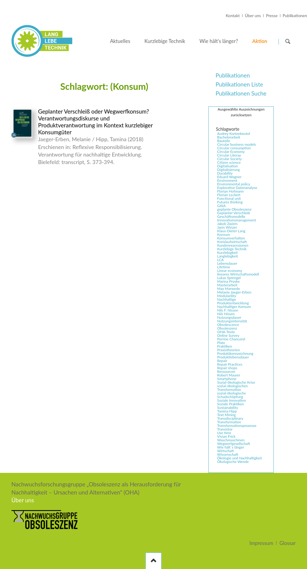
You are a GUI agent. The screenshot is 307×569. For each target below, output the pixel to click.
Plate (221, 343)
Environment (227, 180)
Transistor (224, 429)
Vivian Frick (226, 436)
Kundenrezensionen (232, 245)
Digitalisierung (228, 170)
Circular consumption (234, 148)
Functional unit (229, 198)
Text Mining (226, 415)
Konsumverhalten (231, 238)
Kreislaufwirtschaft (232, 242)
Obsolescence (228, 325)
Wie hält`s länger (230, 447)
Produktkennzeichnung (235, 353)
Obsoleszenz (227, 328)
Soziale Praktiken (230, 404)
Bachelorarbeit (228, 137)
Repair (222, 361)
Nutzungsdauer (229, 317)
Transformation (229, 422)
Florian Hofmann (230, 191)
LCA (220, 260)
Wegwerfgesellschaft (233, 444)
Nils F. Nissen (227, 310)
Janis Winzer (227, 227)
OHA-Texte (226, 332)
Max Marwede (228, 289)
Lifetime (223, 267)
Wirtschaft (225, 451)
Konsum (223, 234)
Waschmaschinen (230, 440)
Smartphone (226, 379)
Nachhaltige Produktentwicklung (233, 301)
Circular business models (236, 144)
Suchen (288, 41)
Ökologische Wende (233, 462)
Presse (272, 15)
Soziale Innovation (231, 400)
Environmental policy (233, 184)
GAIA (221, 206)
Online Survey (228, 335)
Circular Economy (231, 152)
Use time (224, 433)
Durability (225, 173)
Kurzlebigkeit (227, 252)
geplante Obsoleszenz (234, 209)
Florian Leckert (228, 195)
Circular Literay (229, 155)
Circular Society (229, 159)
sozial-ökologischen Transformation (232, 387)
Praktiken (224, 346)
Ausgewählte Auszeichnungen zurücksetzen (241, 112)
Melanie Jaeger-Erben (234, 292)
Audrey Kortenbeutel (233, 133)
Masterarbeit (227, 285)
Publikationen (295, 15)
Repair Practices (229, 364)
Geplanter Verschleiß (233, 213)
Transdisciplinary (230, 418)
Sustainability (227, 407)
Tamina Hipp (227, 411)
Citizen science (229, 162)
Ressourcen (226, 371)
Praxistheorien (228, 350)
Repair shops (227, 368)
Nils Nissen (225, 314)
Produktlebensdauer (233, 357)
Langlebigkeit (227, 256)
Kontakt (233, 15)
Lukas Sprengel (228, 278)
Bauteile (223, 141)
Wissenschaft (227, 454)
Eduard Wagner (229, 177)
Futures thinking (230, 202)
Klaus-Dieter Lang (231, 231)
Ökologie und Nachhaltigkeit (239, 458)
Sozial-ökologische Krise (236, 382)
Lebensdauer (227, 263)
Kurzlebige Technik (231, 249)
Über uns (253, 15)
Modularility (226, 296)
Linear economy (229, 270)
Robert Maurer (228, 375)
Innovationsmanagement (236, 220)
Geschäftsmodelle (231, 216)
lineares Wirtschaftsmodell (238, 274)
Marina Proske (228, 281)
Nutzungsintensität (232, 321)
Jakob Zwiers (227, 224)
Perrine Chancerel (231, 339)
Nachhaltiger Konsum (234, 307)
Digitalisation (227, 166)
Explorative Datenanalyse (237, 188)
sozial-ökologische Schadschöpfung (231, 395)
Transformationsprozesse (236, 426)
